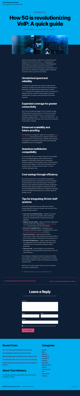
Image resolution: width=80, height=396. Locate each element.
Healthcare (45, 365)
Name (23, 315)
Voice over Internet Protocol (43, 272)
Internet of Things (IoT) (28, 137)
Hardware (45, 362)
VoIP (45, 12)
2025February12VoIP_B (29, 272)
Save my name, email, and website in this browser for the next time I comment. (39, 328)
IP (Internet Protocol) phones (30, 232)
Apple (44, 354)
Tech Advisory (30, 29)
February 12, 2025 (41, 29)
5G (35, 272)
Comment (24, 303)
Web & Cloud (46, 375)
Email (42, 315)
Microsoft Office (47, 367)
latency (24, 92)
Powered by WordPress (28, 392)
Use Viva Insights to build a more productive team (18, 355)
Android (44, 352)
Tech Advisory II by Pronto (11, 2)
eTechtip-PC (46, 360)
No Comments (52, 29)
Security (44, 369)
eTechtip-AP (46, 358)
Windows (45, 378)
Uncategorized (38, 12)
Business (45, 356)
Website (23, 321)
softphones (42, 232)
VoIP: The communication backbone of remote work (18, 352)
